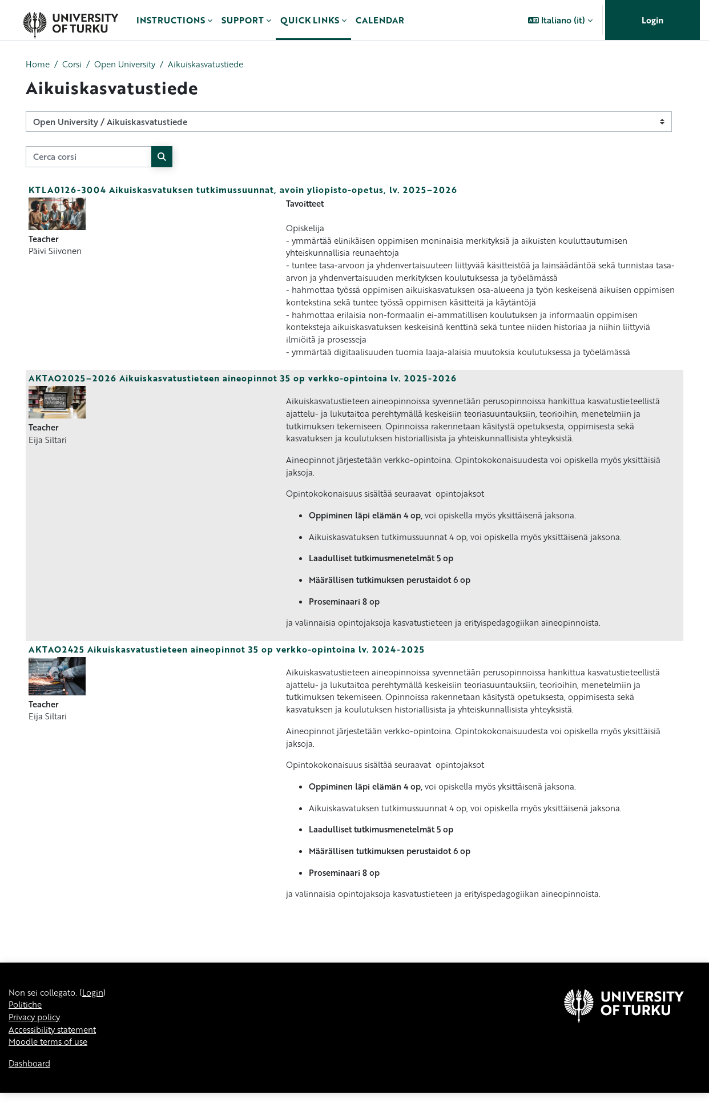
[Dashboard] (70, 20)
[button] (560, 20)
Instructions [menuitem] (170, 20)
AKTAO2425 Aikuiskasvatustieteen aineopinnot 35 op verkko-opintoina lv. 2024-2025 (227, 662)
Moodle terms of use (51, 1063)
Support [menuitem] (242, 20)
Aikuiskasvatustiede (216, 64)
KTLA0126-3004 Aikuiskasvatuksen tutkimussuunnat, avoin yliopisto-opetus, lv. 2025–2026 (243, 190)
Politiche (27, 1025)
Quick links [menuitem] (309, 20)
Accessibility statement (56, 1050)
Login (652, 20)
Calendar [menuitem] (380, 20)
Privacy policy (37, 1038)
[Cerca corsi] (89, 157)
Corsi (73, 64)
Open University (130, 64)
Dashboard (31, 1085)
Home (38, 64)
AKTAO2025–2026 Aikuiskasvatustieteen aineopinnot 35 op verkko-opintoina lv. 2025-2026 (243, 385)
